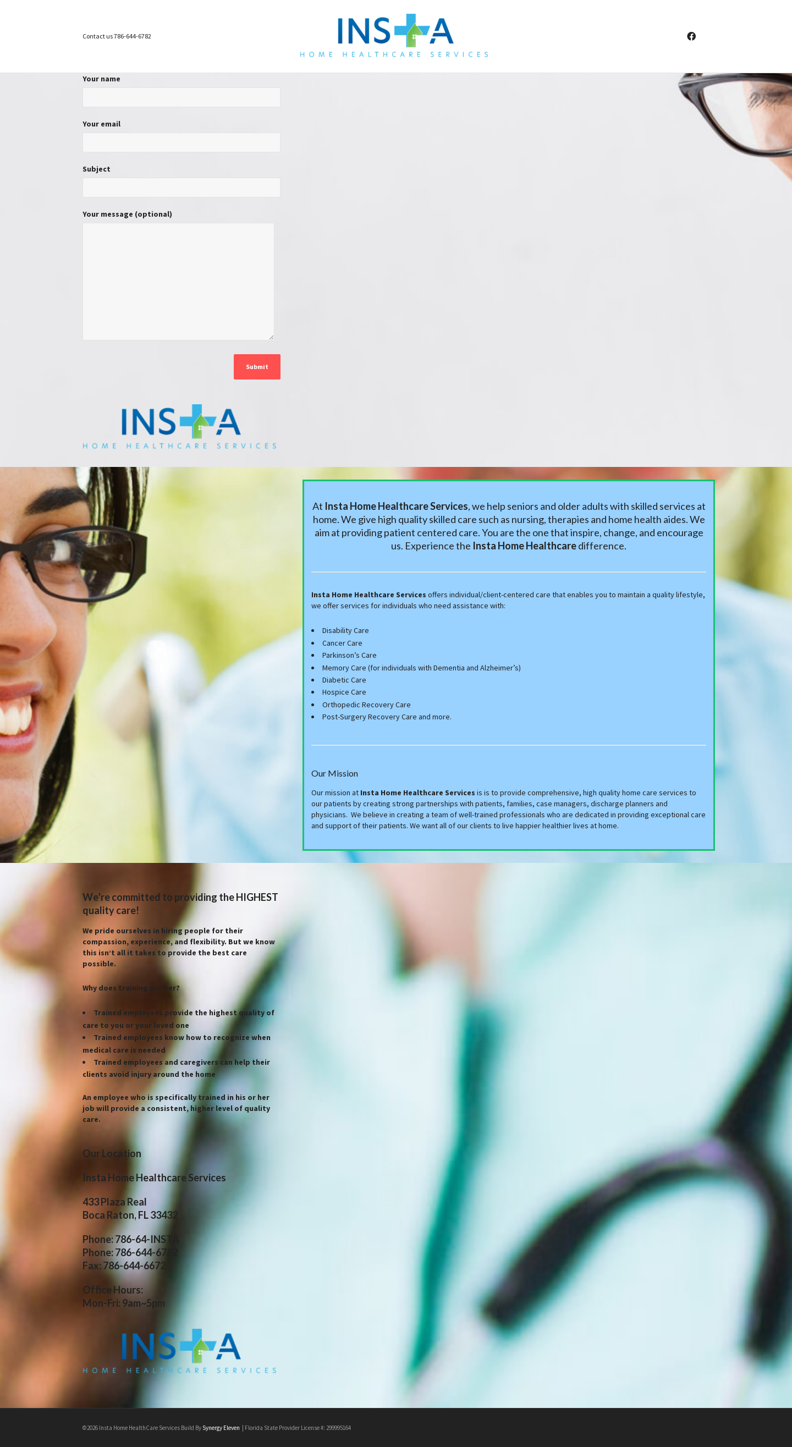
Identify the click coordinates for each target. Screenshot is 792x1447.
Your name (181, 94)
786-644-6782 (146, 1252)
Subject (181, 185)
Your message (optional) (178, 280)
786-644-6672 (134, 1265)
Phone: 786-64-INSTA (130, 1239)
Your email (181, 140)
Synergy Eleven (221, 1428)
